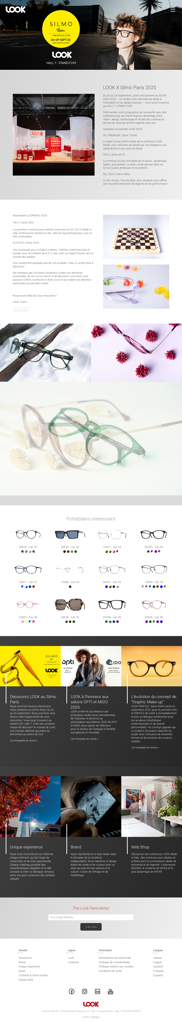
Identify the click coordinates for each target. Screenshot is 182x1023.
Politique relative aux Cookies (116, 966)
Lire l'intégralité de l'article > (24, 740)
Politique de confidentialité (114, 962)
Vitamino (95, 1017)
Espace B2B (26, 979)
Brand (22, 962)
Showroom (25, 957)
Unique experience (29, 966)
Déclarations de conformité (115, 957)
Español (158, 975)
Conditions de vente (110, 971)
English (157, 962)
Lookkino (73, 962)
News (22, 971)
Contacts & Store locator (33, 975)
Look (71, 957)
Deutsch (158, 966)
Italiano (157, 957)
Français (158, 971)
